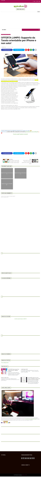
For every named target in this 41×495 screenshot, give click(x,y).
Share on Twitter (18, 49)
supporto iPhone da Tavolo (5, 34)
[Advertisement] (20, 19)
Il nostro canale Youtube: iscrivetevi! (20, 134)
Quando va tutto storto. (5, 377)
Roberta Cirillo (4, 47)
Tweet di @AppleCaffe (4, 362)
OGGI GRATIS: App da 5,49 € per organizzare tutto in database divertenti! (13, 370)
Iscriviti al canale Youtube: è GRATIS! (20, 318)
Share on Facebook (6, 49)
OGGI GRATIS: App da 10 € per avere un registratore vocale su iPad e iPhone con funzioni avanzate (34, 378)
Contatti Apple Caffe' (24, 369)
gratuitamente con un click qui (31, 131)
